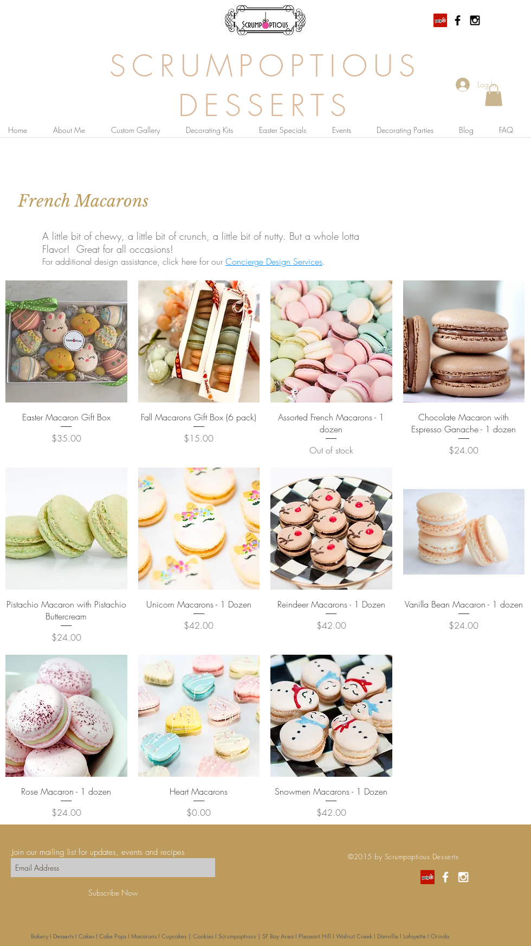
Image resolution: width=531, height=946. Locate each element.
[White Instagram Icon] (463, 877)
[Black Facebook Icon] (457, 20)
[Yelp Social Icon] (440, 20)
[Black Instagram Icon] (475, 20)
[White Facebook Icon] (445, 877)
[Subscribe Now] (113, 893)
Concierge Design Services (273, 261)
